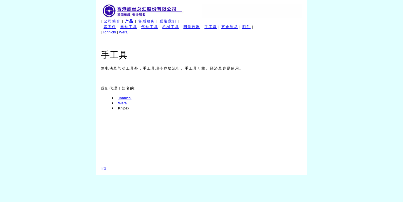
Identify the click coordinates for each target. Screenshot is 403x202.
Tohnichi (109, 32)
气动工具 (149, 27)
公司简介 (112, 21)
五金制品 (229, 27)
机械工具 (170, 27)
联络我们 (168, 21)
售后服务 (146, 21)
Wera (123, 32)
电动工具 (128, 27)
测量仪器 (191, 27)
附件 (246, 27)
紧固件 (110, 27)
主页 (103, 168)
